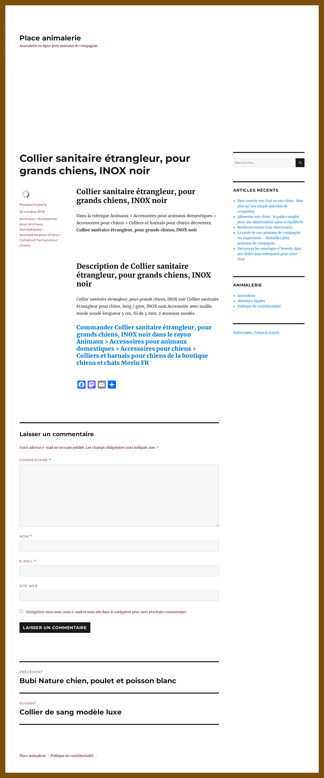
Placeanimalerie (33, 205)
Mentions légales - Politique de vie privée (256, 332)
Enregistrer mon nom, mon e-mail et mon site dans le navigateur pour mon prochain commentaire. (106, 612)
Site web (28, 586)
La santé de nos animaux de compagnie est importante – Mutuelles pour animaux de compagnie (268, 238)
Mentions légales (251, 301)
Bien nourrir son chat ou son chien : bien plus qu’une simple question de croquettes (270, 206)
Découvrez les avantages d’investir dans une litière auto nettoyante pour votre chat (269, 254)
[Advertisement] (162, 114)
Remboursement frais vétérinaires (265, 227)
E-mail (27, 561)
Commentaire (35, 460)
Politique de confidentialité (259, 306)
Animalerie (246, 296)
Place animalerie (50, 38)
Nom (25, 536)
